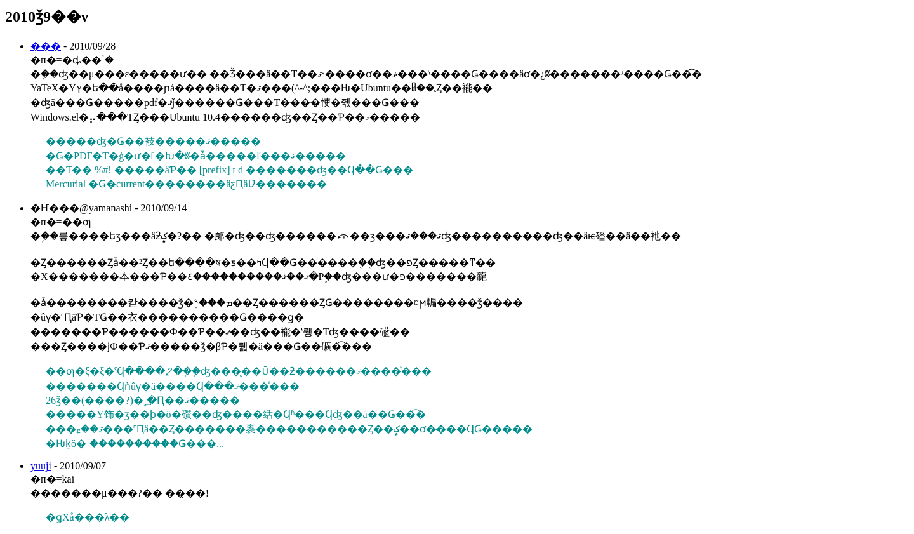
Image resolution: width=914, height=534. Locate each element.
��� (45, 46)
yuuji (40, 465)
